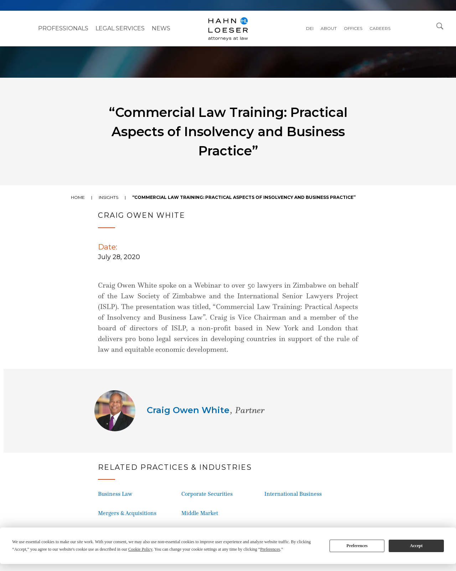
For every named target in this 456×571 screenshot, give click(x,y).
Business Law (115, 493)
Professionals (63, 28)
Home (78, 197)
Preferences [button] (270, 549)
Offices (353, 28)
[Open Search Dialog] (440, 25)
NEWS (161, 28)
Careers (379, 28)
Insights (108, 197)
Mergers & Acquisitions (127, 513)
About (329, 28)
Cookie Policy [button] (140, 549)
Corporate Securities (207, 493)
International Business (293, 493)
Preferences (357, 545)
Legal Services (120, 28)
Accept (416, 545)
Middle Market (199, 513)
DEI (310, 28)
